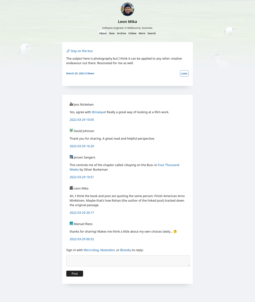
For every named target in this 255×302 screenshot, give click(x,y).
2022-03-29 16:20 (82, 146)
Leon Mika (127, 21)
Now (112, 33)
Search (152, 33)
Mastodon (107, 250)
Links (184, 73)
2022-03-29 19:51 (82, 177)
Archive (121, 33)
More (142, 33)
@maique (98, 112)
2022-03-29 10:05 (82, 120)
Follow (132, 33)
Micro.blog (91, 250)
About (103, 33)
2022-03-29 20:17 (82, 213)
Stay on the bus (82, 51)
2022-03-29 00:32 (82, 239)
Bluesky (125, 250)
